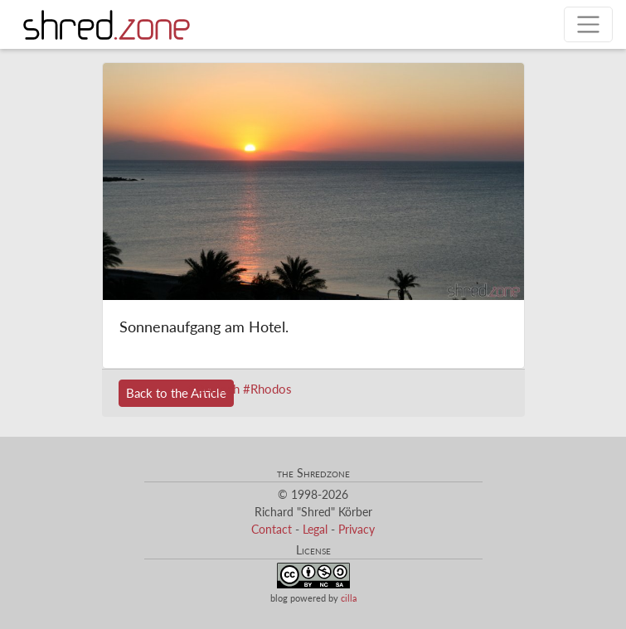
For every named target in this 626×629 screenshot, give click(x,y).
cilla (349, 598)
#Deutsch (213, 388)
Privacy (356, 529)
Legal (315, 529)
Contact (271, 529)
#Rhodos (267, 388)
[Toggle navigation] (588, 24)
